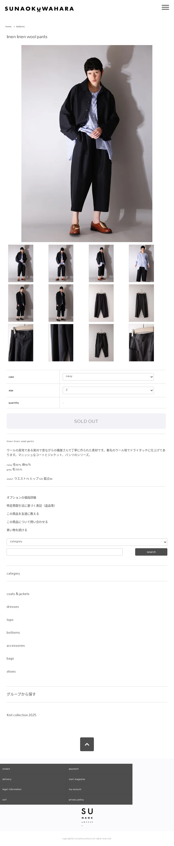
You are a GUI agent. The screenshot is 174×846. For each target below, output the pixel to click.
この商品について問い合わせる (27, 522)
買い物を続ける (17, 530)
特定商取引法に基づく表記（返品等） (32, 506)
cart (4, 799)
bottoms (20, 26)
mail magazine (77, 779)
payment (73, 768)
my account (75, 789)
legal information (11, 789)
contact (6, 768)
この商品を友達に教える (23, 514)
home (8, 26)
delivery (6, 779)
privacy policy (76, 799)
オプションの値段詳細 (21, 497)
